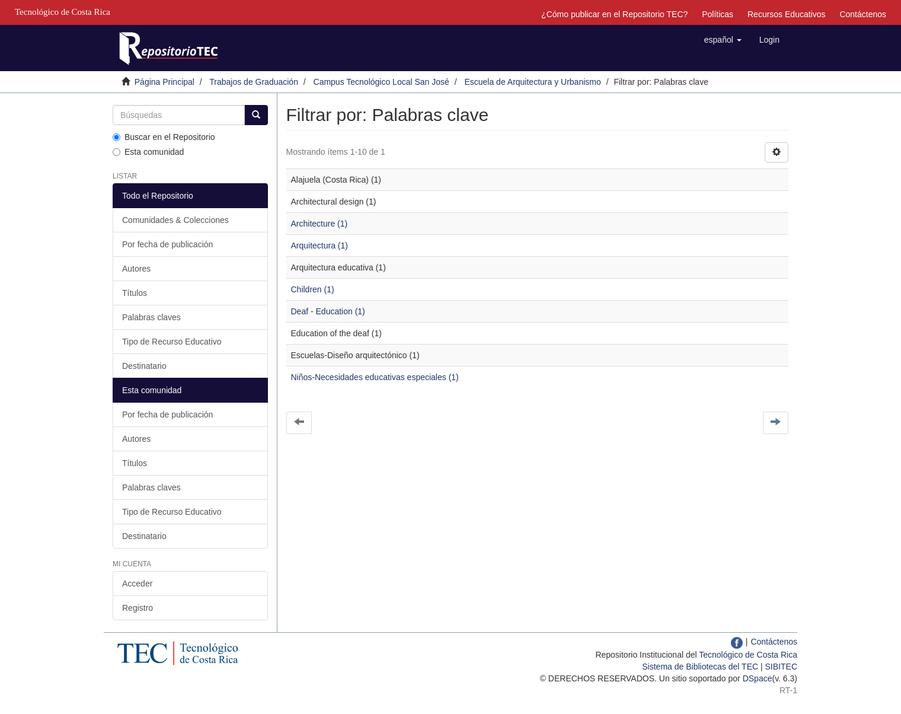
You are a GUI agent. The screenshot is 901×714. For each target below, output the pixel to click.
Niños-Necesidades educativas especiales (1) (375, 377)
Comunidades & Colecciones (175, 220)
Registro (137, 608)
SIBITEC (781, 666)
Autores (136, 268)
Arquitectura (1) (319, 245)
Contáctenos (862, 14)
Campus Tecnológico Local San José (381, 82)
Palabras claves (151, 317)
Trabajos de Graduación (253, 82)
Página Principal (164, 82)
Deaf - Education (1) (328, 311)
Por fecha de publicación (167, 244)
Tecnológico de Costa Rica (748, 654)
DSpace (757, 678)
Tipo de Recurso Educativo (172, 341)
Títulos (134, 293)
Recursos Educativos (786, 14)
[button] (722, 40)
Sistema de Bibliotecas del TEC (700, 666)
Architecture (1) (319, 223)
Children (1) (312, 289)
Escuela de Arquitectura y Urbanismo (532, 82)
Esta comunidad (148, 152)
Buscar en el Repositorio (164, 137)
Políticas (717, 14)
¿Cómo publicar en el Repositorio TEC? (614, 14)
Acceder (137, 583)
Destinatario (144, 366)
